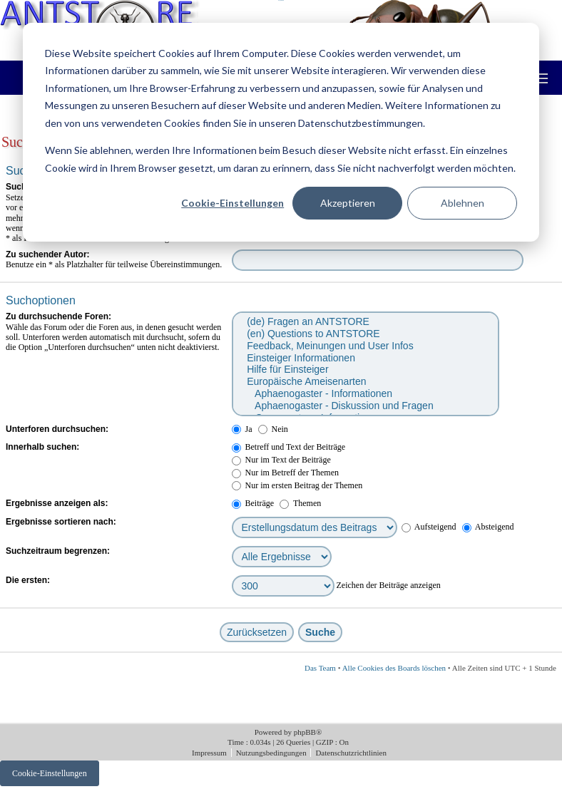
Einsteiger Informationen (365, 358)
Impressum (210, 752)
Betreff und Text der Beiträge (289, 447)
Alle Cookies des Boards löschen (394, 668)
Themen (300, 503)
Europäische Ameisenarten (365, 382)
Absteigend (488, 527)
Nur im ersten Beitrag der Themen (297, 485)
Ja (242, 429)
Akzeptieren (347, 203)
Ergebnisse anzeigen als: (57, 503)
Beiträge (253, 503)
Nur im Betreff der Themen (285, 473)
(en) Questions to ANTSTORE (365, 334)
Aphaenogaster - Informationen (365, 394)
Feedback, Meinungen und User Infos (365, 346)
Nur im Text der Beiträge (281, 460)
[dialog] (281, 132)
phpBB (305, 732)
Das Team (320, 668)
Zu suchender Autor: (48, 254)
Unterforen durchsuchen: (57, 429)
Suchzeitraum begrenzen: (58, 551)
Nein (273, 429)
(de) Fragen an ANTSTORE (365, 322)
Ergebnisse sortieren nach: (61, 522)
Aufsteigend (429, 527)
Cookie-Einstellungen (232, 203)
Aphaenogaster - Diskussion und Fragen (365, 406)
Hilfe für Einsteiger (365, 370)
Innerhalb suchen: (42, 447)
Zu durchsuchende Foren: (58, 316)
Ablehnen (462, 203)
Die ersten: (28, 580)
